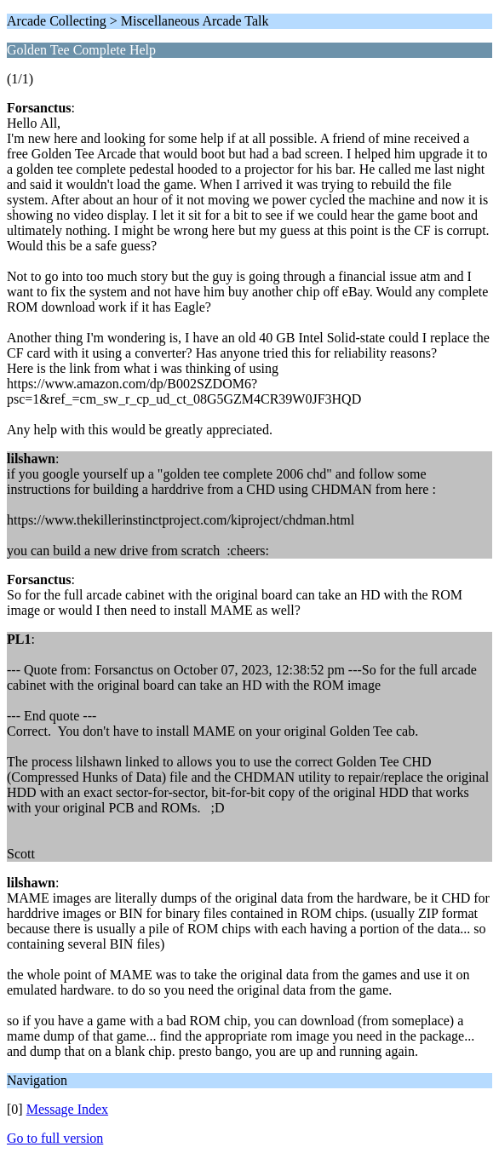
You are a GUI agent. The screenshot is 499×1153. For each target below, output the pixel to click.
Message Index (67, 1109)
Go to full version (55, 1138)
